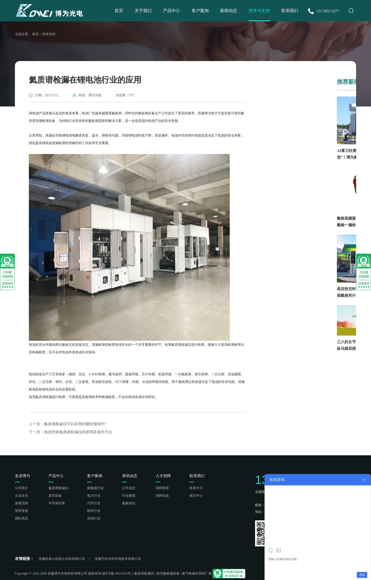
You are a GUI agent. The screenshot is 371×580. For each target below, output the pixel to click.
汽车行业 (93, 503)
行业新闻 (128, 495)
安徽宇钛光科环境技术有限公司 (118, 559)
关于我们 (143, 10)
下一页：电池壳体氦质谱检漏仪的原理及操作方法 (70, 432)
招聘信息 (162, 495)
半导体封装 (57, 503)
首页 (119, 10)
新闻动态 (228, 10)
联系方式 (196, 488)
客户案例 (200, 10)
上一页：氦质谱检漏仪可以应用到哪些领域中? (67, 424)
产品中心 (171, 10)
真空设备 (55, 495)
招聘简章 (162, 488)
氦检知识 (128, 503)
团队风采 (21, 518)
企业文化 (21, 495)
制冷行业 (93, 511)
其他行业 (93, 518)
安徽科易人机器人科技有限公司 (62, 559)
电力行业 (93, 495)
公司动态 (128, 488)
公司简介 (21, 488)
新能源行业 (95, 488)
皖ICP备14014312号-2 (117, 573)
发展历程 (21, 503)
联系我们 (289, 10)
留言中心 (196, 495)
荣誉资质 (21, 511)
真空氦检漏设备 (168, 573)
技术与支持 (259, 10)
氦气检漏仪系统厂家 (197, 573)
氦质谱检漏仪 (58, 488)
